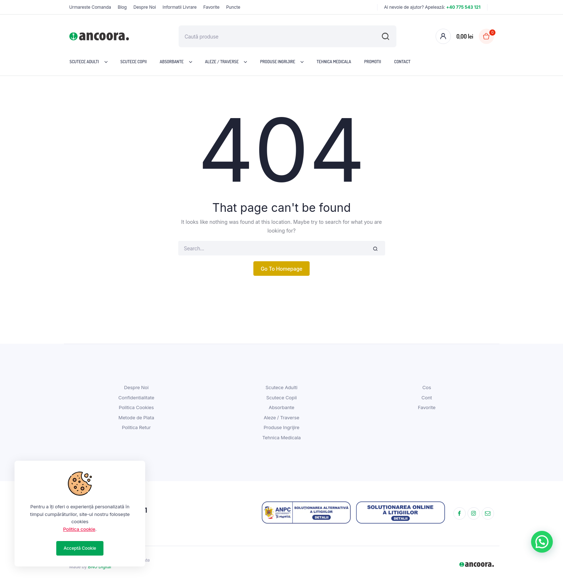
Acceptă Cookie (80, 548)
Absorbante (172, 61)
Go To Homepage (281, 269)
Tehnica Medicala (334, 61)
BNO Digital (99, 566)
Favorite (211, 7)
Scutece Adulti (84, 61)
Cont (426, 397)
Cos (427, 387)
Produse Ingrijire (277, 61)
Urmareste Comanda (90, 7)
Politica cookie (79, 529)
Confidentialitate (136, 397)
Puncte (233, 7)
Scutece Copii (134, 61)
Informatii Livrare (180, 7)
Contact (402, 61)
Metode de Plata (136, 417)
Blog (122, 7)
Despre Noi (144, 7)
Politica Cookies (136, 407)
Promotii (372, 61)
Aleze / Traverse (222, 61)
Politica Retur (136, 427)
